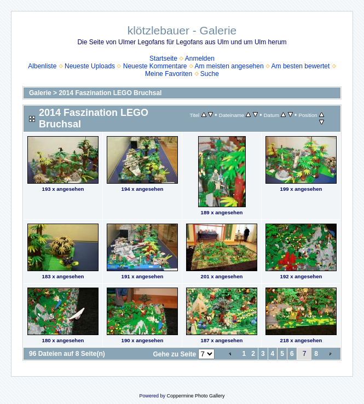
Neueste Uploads (90, 66)
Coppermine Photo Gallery (195, 396)
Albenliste (42, 66)
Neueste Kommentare (155, 66)
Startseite (163, 58)
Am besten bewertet (300, 66)
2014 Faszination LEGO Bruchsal (110, 93)
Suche (209, 74)
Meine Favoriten (168, 74)
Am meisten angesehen (229, 66)
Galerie (40, 93)
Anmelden (200, 58)
